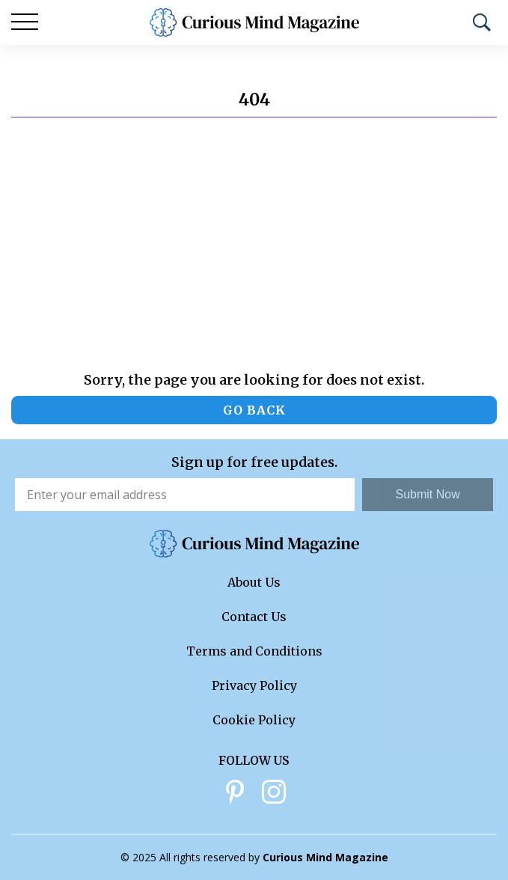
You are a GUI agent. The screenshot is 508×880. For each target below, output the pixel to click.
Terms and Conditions (254, 651)
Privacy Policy (254, 685)
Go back (254, 410)
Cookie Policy (254, 719)
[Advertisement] (254, 244)
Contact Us (254, 616)
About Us (254, 582)
